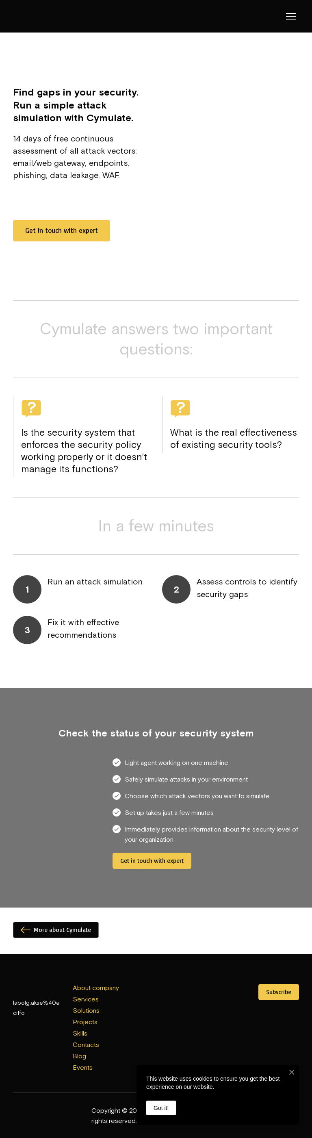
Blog (79, 1056)
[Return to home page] (29, 16)
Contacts (86, 1044)
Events (83, 1067)
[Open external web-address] (156, 992)
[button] (61, 230)
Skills (80, 1033)
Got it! (161, 1108)
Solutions (86, 1010)
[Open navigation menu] (291, 16)
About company (96, 987)
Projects (85, 1021)
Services (86, 999)
